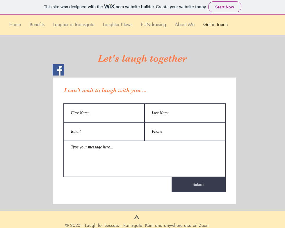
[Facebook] (58, 70)
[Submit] (199, 184)
